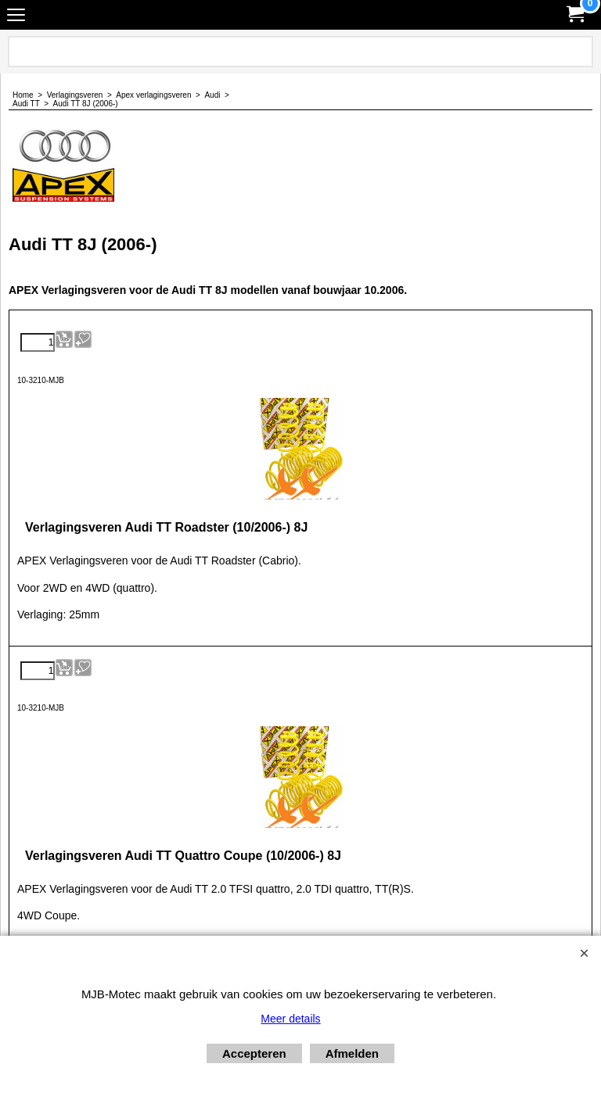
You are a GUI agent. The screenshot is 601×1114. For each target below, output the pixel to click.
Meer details (290, 1018)
